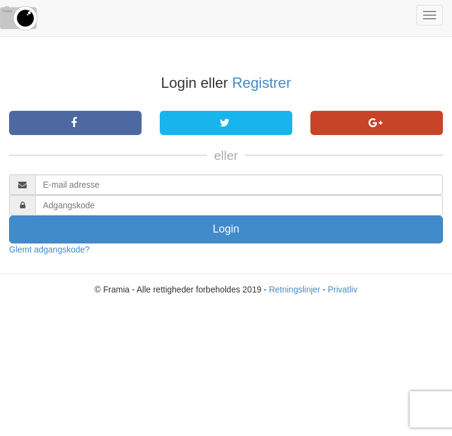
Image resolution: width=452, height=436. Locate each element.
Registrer (261, 82)
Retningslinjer (294, 289)
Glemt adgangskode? (49, 249)
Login (225, 229)
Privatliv (343, 289)
